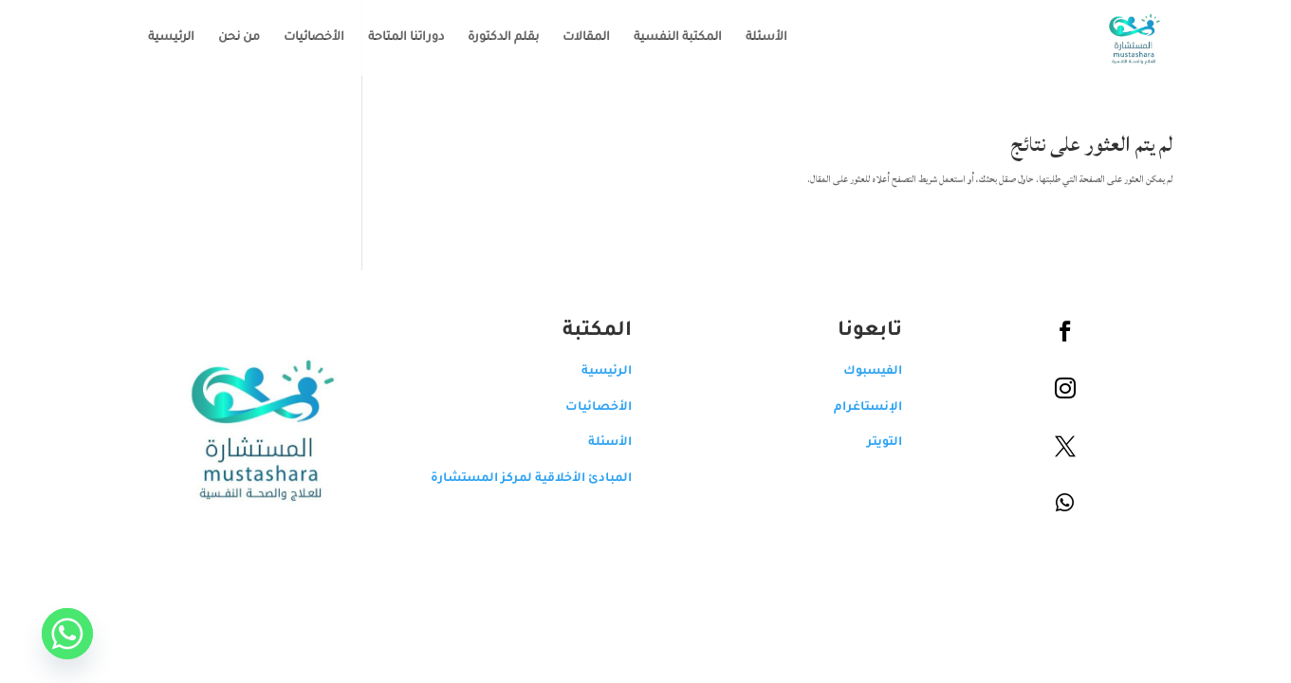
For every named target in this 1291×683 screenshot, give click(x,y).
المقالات (572, 38)
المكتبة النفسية (663, 38)
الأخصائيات (299, 38)
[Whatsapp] (53, 633)
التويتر (870, 443)
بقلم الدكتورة (489, 38)
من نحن (225, 38)
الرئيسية (157, 38)
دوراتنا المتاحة (392, 38)
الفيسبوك (858, 371)
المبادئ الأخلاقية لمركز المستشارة (517, 479)
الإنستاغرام (854, 408)
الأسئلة (752, 38)
